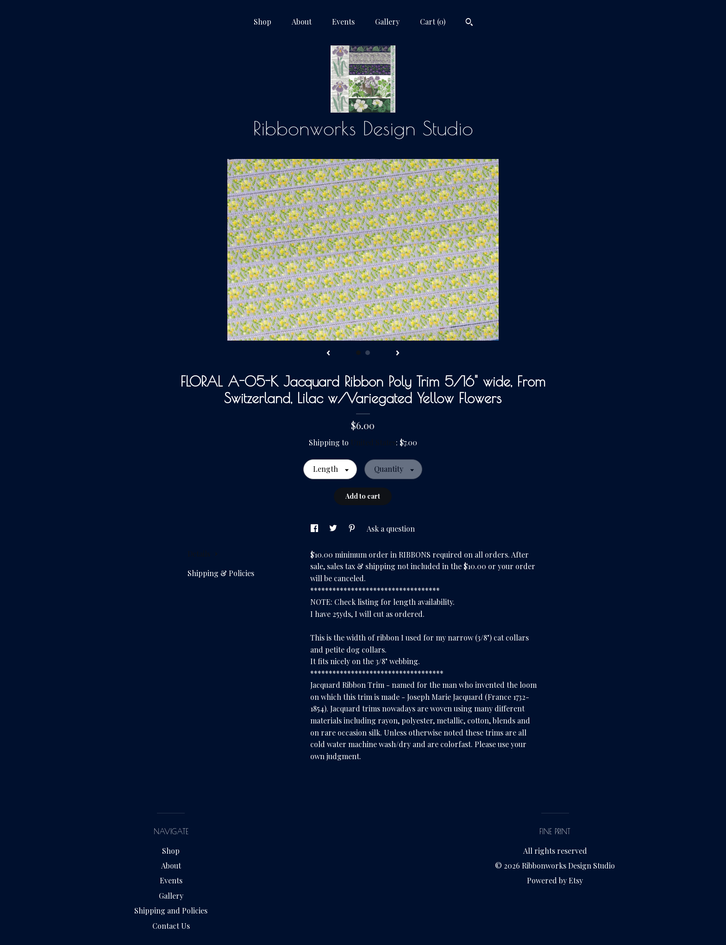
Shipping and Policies (170, 910)
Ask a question (391, 528)
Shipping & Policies (221, 573)
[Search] (469, 23)
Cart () (432, 21)
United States (373, 442)
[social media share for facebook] (315, 528)
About (302, 21)
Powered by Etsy (555, 880)
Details (203, 553)
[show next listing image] (397, 353)
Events (343, 21)
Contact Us (171, 926)
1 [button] (358, 352)
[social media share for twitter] (334, 528)
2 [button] (367, 352)
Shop (262, 21)
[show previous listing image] (328, 353)
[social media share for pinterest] (352, 528)
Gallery (387, 21)
